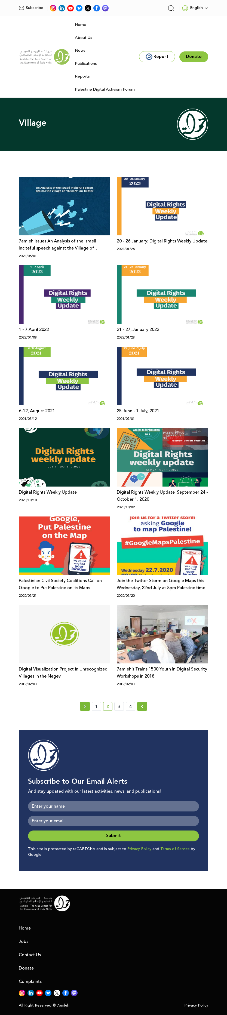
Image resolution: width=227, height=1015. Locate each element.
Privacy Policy (139, 849)
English (192, 8)
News (80, 50)
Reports (82, 76)
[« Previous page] (85, 706)
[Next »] (142, 706)
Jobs (23, 941)
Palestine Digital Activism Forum (105, 89)
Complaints (30, 981)
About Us (83, 38)
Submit (113, 835)
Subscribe (31, 8)
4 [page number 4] (130, 706)
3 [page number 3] (119, 706)
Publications (86, 63)
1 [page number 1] (96, 706)
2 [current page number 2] (109, 707)
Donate (26, 968)
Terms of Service (175, 849)
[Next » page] (142, 706)
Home (80, 24)
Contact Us (30, 955)
